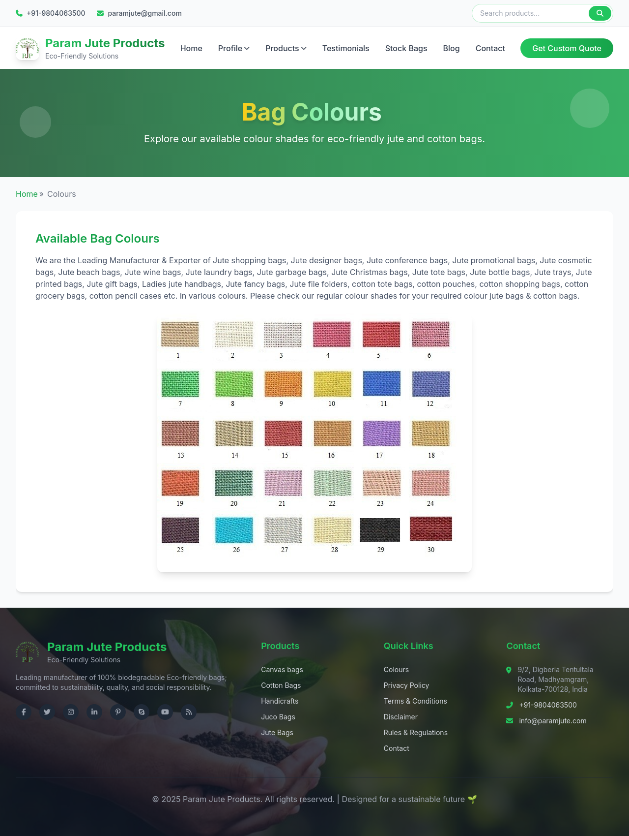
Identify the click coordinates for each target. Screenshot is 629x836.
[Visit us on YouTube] (165, 711)
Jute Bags (277, 732)
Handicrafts (279, 700)
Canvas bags (282, 669)
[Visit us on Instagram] (71, 711)
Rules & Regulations (416, 732)
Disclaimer (401, 716)
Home (191, 48)
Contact (490, 48)
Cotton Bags (281, 685)
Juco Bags (278, 716)
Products (285, 48)
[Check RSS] (189, 711)
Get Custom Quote (566, 48)
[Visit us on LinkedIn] (94, 711)
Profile (234, 48)
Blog (451, 48)
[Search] (600, 13)
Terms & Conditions (415, 700)
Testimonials (346, 48)
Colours (396, 669)
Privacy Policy (406, 685)
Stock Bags (406, 48)
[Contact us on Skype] (141, 711)
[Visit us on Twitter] (47, 711)
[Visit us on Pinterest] (118, 711)
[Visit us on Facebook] (23, 711)
